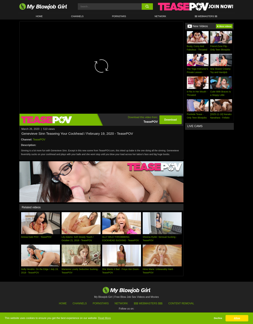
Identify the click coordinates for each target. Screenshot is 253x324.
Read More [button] (104, 318)
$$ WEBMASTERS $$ (206, 16)
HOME (39, 16)
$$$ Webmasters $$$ (148, 303)
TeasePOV (39, 139)
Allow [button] (237, 318)
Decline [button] (218, 318)
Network (160, 16)
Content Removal (181, 303)
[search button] (147, 6)
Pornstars (101, 303)
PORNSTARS (119, 16)
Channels (80, 303)
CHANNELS (77, 16)
